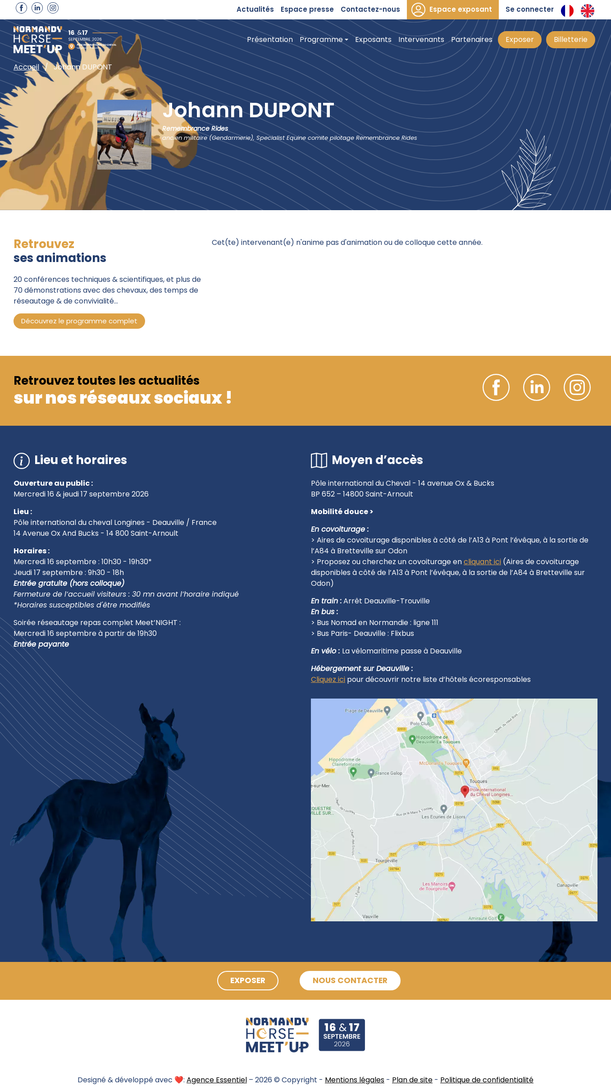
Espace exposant (460, 9)
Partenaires (471, 39)
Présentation (270, 39)
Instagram (53, 8)
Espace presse (307, 9)
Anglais (587, 11)
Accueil (26, 67)
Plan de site (412, 1080)
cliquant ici (482, 561)
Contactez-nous (370, 9)
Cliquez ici (328, 679)
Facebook (21, 8)
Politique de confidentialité (486, 1080)
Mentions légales (354, 1080)
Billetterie (571, 39)
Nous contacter (353, 980)
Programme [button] (321, 39)
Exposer (520, 39)
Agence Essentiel (217, 1080)
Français (567, 11)
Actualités (255, 9)
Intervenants (421, 39)
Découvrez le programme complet (79, 321)
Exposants (373, 39)
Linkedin (37, 8)
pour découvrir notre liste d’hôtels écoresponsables (438, 679)
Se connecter (530, 9)
